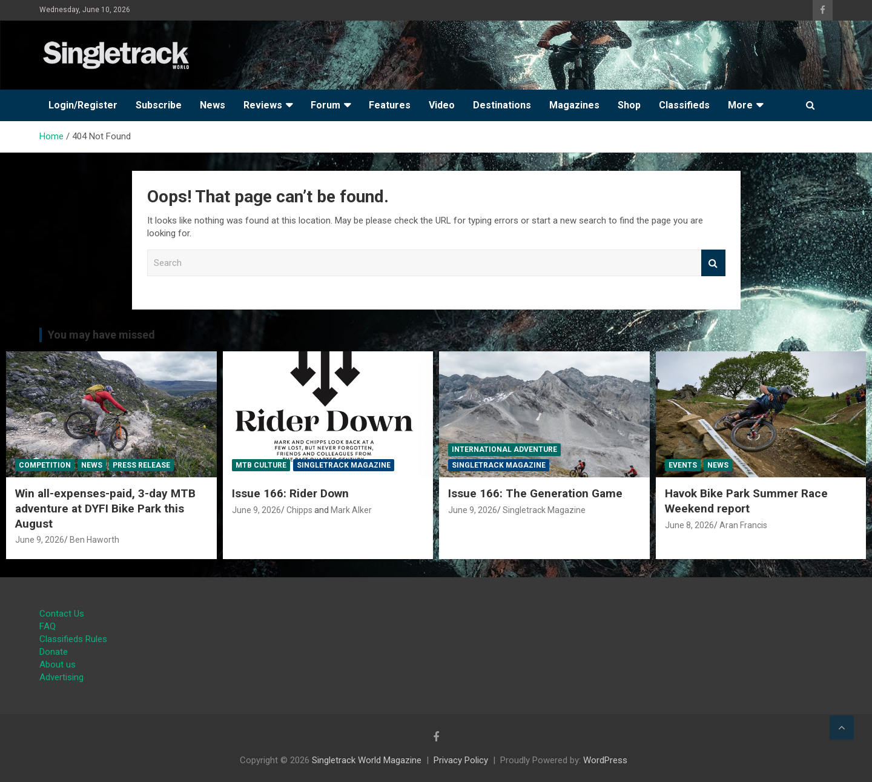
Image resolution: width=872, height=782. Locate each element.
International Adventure (504, 449)
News (212, 105)
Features (390, 105)
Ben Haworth (94, 540)
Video (442, 105)
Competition (45, 465)
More (740, 105)
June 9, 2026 (39, 540)
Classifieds (684, 105)
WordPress (605, 760)
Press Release (141, 465)
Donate (53, 651)
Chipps (299, 510)
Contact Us (61, 613)
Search (713, 263)
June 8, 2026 (689, 525)
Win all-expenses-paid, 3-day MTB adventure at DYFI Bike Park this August (105, 508)
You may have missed (101, 334)
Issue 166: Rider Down (290, 493)
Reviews (262, 105)
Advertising (61, 677)
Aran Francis (743, 525)
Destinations (502, 105)
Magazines (574, 105)
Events (683, 465)
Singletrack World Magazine (366, 760)
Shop (629, 105)
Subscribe (159, 105)
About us (57, 664)
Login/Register (82, 105)
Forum (325, 105)
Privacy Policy (461, 760)
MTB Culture (261, 465)
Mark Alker (351, 510)
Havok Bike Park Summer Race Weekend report (746, 500)
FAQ (47, 626)
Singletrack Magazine (344, 465)
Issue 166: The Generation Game (535, 493)
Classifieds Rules (73, 639)
